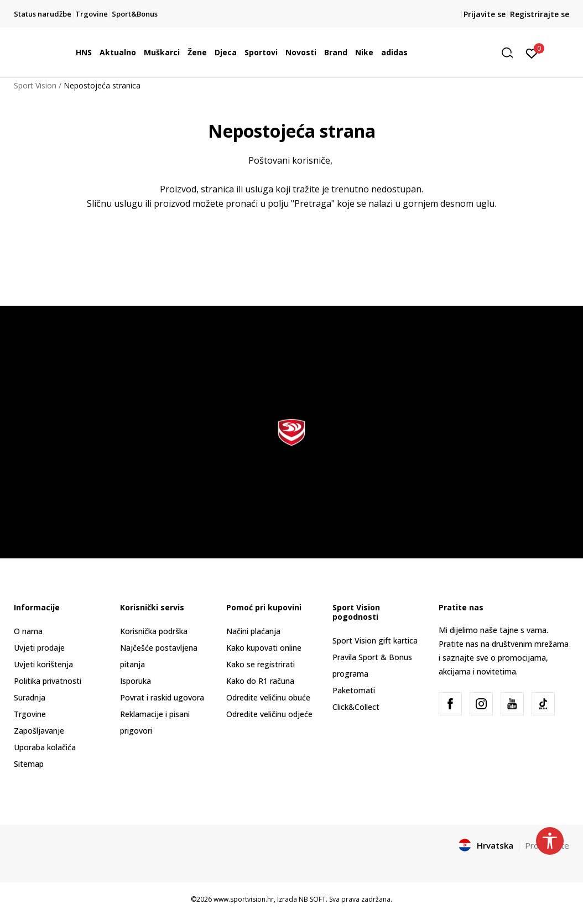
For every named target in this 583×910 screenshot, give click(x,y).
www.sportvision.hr (244, 899)
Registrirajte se (539, 14)
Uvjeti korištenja (43, 664)
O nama (28, 631)
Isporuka (135, 681)
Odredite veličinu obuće (268, 697)
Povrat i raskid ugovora (162, 697)
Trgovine (30, 714)
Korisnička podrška (154, 631)
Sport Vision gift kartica (375, 640)
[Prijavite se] (532, 52)
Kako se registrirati (260, 664)
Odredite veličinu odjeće (269, 714)
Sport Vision (35, 85)
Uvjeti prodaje (39, 647)
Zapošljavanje (39, 730)
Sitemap (29, 764)
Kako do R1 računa (260, 681)
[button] (511, 52)
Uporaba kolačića (45, 747)
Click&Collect (355, 707)
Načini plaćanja (253, 631)
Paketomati (353, 690)
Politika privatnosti (47, 681)
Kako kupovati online (263, 647)
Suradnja (29, 697)
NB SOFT (312, 899)
